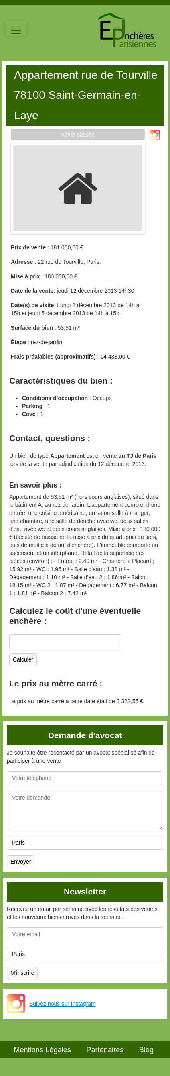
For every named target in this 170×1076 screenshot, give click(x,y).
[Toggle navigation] (16, 30)
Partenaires (104, 1050)
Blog (146, 1050)
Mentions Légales (42, 1050)
